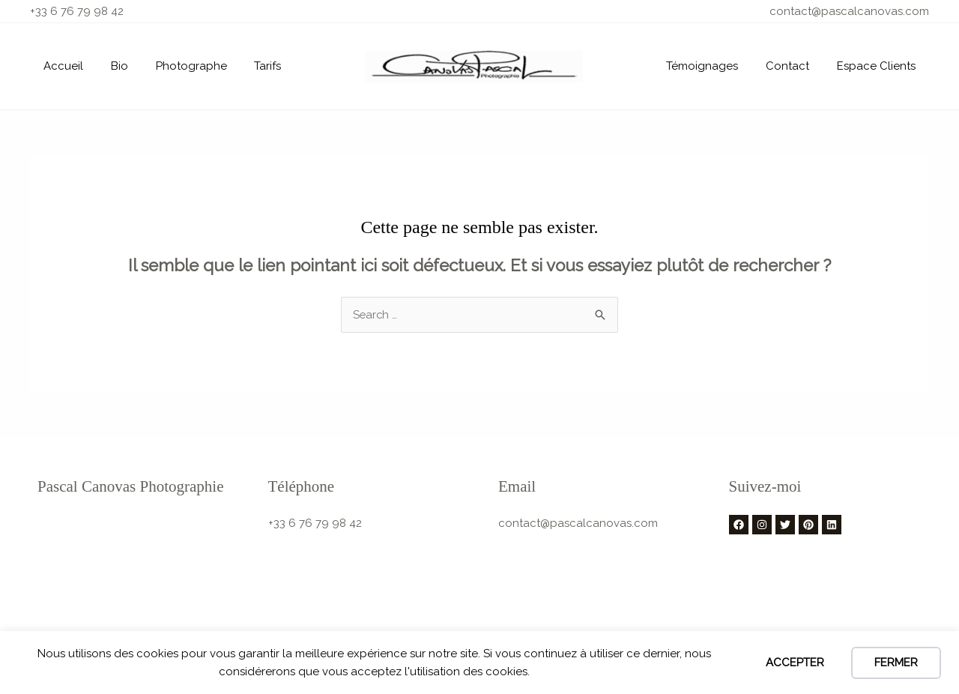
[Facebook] (738, 524)
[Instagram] (762, 524)
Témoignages (715, 66)
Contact (795, 66)
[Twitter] (785, 524)
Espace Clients (878, 66)
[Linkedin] (831, 524)
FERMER (896, 662)
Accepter (795, 662)
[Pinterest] (808, 524)
